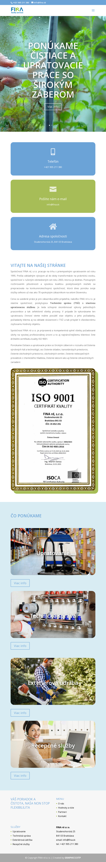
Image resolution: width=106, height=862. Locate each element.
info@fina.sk (53, 204)
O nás (61, 803)
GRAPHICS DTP (73, 857)
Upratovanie (19, 831)
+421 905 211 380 (53, 167)
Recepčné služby (21, 844)
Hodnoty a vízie (66, 807)
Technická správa (22, 835)
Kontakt (62, 816)
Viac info (53, 108)
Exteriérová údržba (22, 839)
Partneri (62, 811)
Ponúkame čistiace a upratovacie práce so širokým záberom (53, 71)
